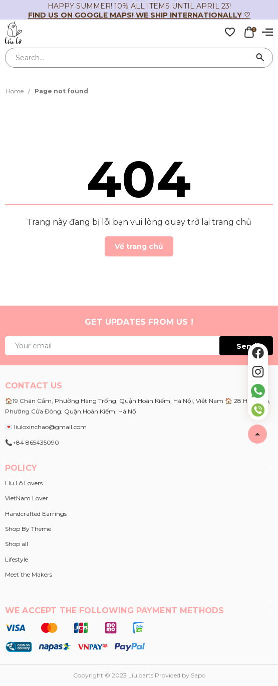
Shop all (16, 543)
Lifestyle (16, 559)
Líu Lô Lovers (24, 483)
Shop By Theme (28, 528)
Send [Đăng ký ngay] (246, 346)
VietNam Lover (26, 498)
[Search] (260, 58)
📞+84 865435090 (32, 442)
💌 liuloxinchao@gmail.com (46, 427)
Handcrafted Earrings (36, 513)
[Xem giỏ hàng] (249, 31)
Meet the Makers (28, 574)
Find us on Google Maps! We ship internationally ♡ (139, 15)
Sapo (198, 675)
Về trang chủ (139, 246)
